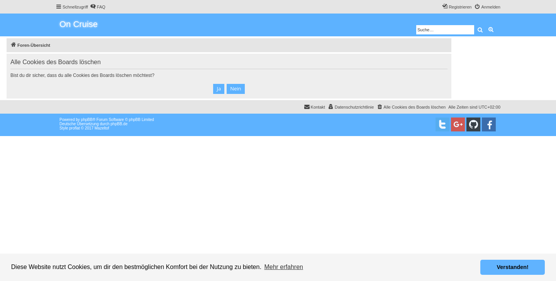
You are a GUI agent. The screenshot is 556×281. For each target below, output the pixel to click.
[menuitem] (97, 7)
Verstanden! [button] (513, 267)
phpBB (87, 120)
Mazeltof (102, 128)
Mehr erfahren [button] (283, 267)
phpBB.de (118, 124)
